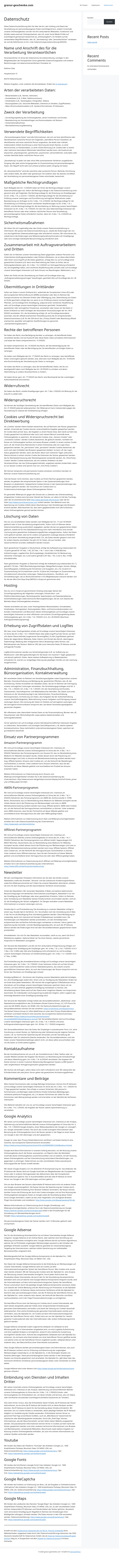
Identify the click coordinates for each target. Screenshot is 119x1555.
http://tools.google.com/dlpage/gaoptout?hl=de (55, 1200)
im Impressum (61, 84)
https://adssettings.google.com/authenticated (27, 1453)
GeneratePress (75, 1552)
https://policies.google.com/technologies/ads (23, 1210)
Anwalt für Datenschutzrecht (49, 1538)
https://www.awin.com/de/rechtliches (19, 824)
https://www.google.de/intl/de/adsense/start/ (55, 1368)
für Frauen (83, 5)
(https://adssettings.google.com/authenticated (29, 1216)
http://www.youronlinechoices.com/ (23, 502)
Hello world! (92, 42)
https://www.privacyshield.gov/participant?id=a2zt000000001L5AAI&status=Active (38, 1145)
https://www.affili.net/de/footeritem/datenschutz (24, 866)
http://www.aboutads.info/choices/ (45, 500)
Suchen (90, 18)
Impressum (96, 5)
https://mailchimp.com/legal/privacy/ (59, 1008)
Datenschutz (108, 5)
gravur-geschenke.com (18, 5)
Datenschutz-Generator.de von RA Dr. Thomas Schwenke (40, 1530)
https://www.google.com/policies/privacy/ (40, 1451)
